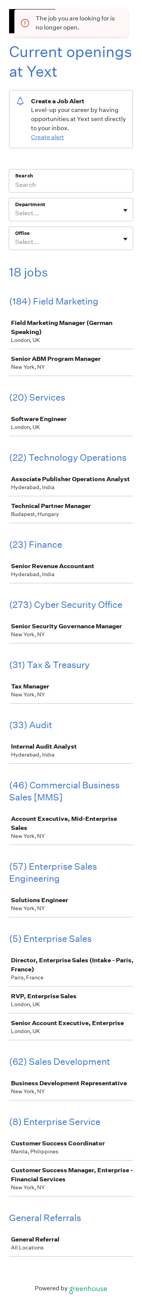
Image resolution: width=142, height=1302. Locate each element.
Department (30, 204)
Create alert (47, 137)
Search (24, 175)
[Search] (71, 185)
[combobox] (15, 213)
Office (22, 233)
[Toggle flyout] (125, 210)
